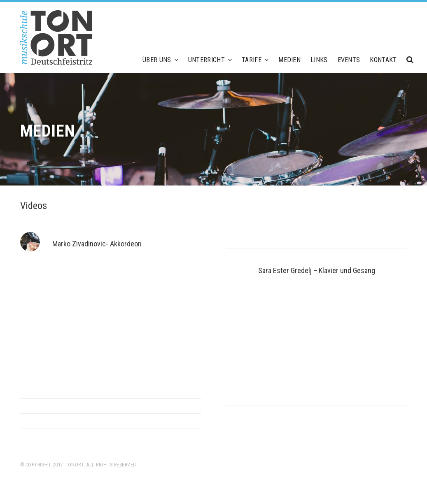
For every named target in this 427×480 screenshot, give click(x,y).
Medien (289, 60)
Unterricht (210, 60)
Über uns (160, 60)
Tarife (255, 60)
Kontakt (383, 60)
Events (349, 60)
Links (319, 60)
